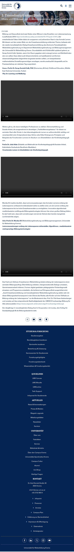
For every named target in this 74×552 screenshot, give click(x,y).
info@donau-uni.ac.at (37, 490)
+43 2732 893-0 (37, 493)
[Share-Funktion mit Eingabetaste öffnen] (28, 319)
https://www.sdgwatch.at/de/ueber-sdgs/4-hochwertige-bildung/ (40, 304)
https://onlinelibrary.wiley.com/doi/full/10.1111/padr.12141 (36, 37)
